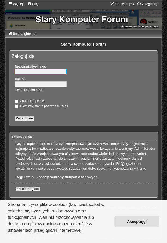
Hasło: (20, 79)
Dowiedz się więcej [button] (27, 237)
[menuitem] (33, 4)
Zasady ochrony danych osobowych (67, 177)
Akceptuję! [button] (137, 221)
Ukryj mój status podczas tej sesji (41, 106)
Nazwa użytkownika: (30, 66)
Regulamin (25, 177)
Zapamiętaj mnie (29, 101)
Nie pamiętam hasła (29, 90)
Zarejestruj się (28, 189)
